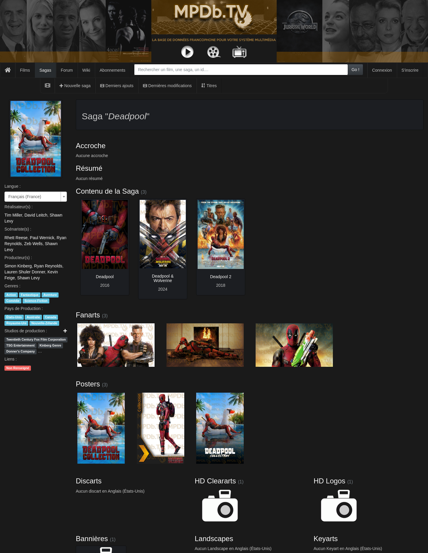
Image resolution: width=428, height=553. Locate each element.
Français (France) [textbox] (24, 196)
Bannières (92, 539)
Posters (88, 384)
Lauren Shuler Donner (24, 272)
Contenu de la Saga (107, 191)
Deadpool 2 (221, 276)
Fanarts (88, 315)
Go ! (355, 69)
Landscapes (214, 539)
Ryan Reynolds (48, 266)
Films (25, 70)
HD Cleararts (215, 481)
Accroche (91, 146)
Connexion (382, 70)
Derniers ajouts (116, 85)
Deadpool (105, 276)
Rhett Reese (16, 237)
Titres (209, 85)
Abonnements (112, 70)
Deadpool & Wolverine (163, 278)
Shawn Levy (28, 277)
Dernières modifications (167, 85)
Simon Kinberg (18, 266)
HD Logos (329, 481)
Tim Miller (13, 215)
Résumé (89, 168)
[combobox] (241, 69)
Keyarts (326, 539)
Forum (67, 70)
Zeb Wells (33, 243)
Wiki (86, 70)
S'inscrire (410, 70)
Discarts (89, 481)
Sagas (45, 70)
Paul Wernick (42, 237)
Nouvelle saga (75, 85)
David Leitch (35, 215)
